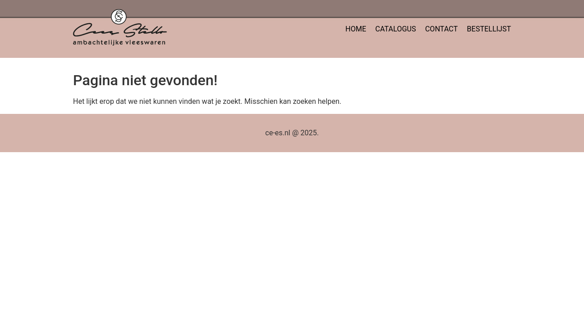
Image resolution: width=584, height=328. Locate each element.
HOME (355, 29)
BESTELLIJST (489, 29)
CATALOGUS (395, 29)
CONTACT (441, 29)
